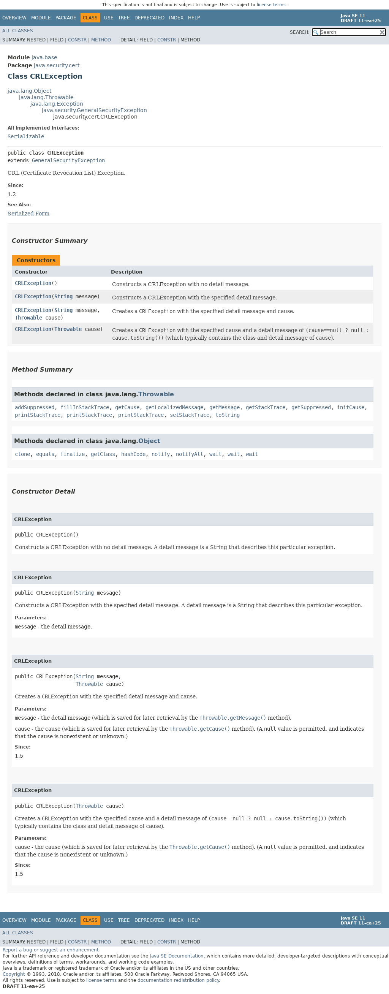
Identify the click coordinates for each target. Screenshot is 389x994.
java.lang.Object (29, 91)
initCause (350, 407)
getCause (127, 407)
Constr (77, 40)
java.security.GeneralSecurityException (94, 110)
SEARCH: (300, 32)
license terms (271, 4)
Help (194, 18)
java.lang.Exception (56, 104)
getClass (103, 454)
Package (65, 18)
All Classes (17, 30)
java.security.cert (56, 65)
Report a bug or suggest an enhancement (51, 950)
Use (109, 18)
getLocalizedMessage (174, 407)
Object (149, 441)
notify (161, 454)
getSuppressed (311, 407)
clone (22, 454)
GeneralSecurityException (68, 160)
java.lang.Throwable (46, 97)
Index (176, 18)
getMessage (224, 407)
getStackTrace (265, 407)
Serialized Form (28, 214)
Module (41, 18)
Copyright (14, 974)
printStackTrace (37, 415)
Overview (14, 18)
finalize (72, 454)
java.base (44, 57)
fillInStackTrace (84, 407)
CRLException (33, 283)
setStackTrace (189, 415)
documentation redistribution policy (178, 980)
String (63, 296)
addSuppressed (34, 407)
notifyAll (189, 454)
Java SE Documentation (177, 956)
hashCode (133, 454)
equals (45, 454)
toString (227, 415)
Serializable (26, 136)
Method (101, 40)
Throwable (28, 318)
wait (215, 454)
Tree (124, 18)
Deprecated (149, 18)
